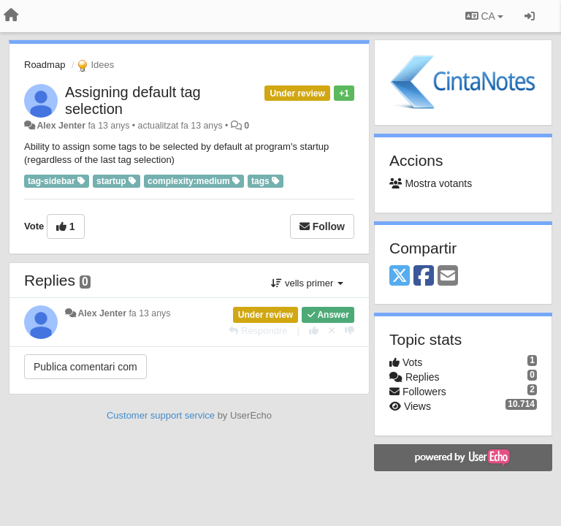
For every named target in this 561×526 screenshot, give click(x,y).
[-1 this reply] (349, 330)
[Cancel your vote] (331, 330)
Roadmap (44, 64)
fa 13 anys (149, 313)
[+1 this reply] (313, 330)
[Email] (448, 276)
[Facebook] (423, 276)
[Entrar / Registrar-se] (529, 16)
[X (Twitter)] (399, 276)
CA (484, 16)
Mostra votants (430, 183)
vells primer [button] (307, 283)
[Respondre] (258, 330)
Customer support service (161, 415)
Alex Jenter (61, 126)
